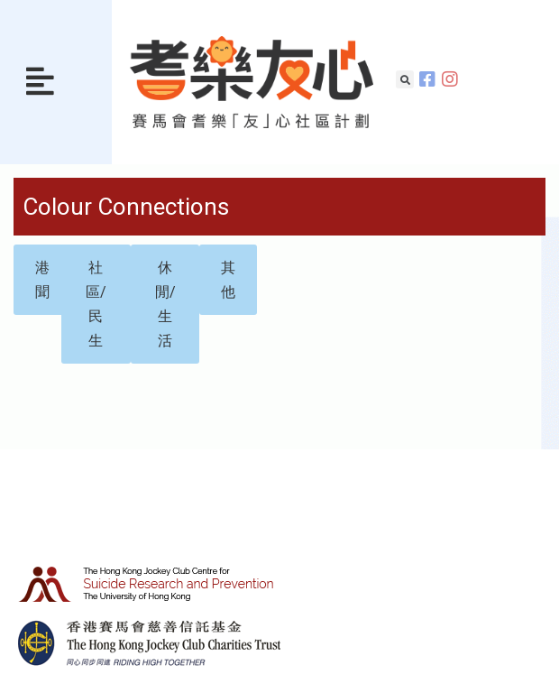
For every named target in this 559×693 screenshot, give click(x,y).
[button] (40, 82)
